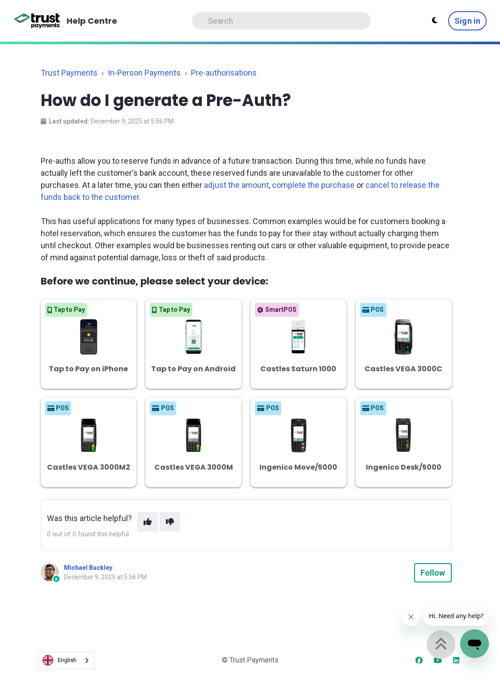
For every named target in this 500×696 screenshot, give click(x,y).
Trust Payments (69, 72)
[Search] (281, 21)
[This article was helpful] (147, 521)
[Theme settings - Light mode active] (434, 20)
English (59, 660)
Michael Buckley (88, 567)
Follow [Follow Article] (432, 572)
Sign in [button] (467, 20)
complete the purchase (313, 185)
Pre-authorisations (224, 72)
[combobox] (66, 660)
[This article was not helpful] (170, 521)
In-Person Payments (144, 72)
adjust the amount (236, 185)
